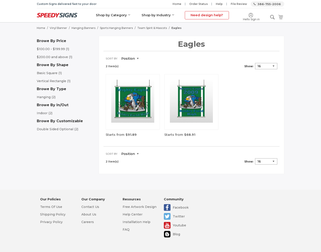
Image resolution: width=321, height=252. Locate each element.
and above (54, 57)
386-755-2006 (269, 4)
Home (177, 4)
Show (248, 66)
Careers (87, 222)
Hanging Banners (83, 28)
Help (219, 4)
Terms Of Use (51, 207)
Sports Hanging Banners (116, 28)
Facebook (181, 207)
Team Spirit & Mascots (152, 28)
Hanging (46, 97)
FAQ (126, 230)
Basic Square (49, 73)
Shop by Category (111, 15)
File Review (239, 4)
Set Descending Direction (145, 58)
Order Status (198, 4)
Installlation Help (136, 222)
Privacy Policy (51, 222)
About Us (88, 214)
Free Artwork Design (139, 207)
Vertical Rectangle (53, 81)
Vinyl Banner (58, 28)
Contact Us (90, 207)
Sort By (111, 58)
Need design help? (207, 15)
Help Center (132, 214)
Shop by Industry (156, 15)
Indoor (44, 113)
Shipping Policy (53, 214)
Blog (176, 234)
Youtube (179, 225)
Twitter (179, 216)
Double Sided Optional (57, 129)
